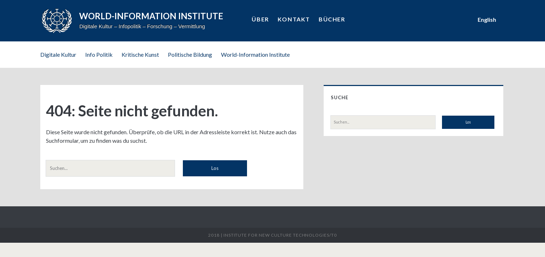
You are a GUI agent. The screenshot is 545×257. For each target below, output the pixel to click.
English (487, 19)
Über (260, 19)
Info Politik (99, 54)
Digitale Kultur (58, 54)
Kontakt (294, 19)
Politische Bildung (190, 54)
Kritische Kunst (140, 54)
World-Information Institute (255, 54)
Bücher (332, 19)
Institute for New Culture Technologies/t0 (280, 235)
